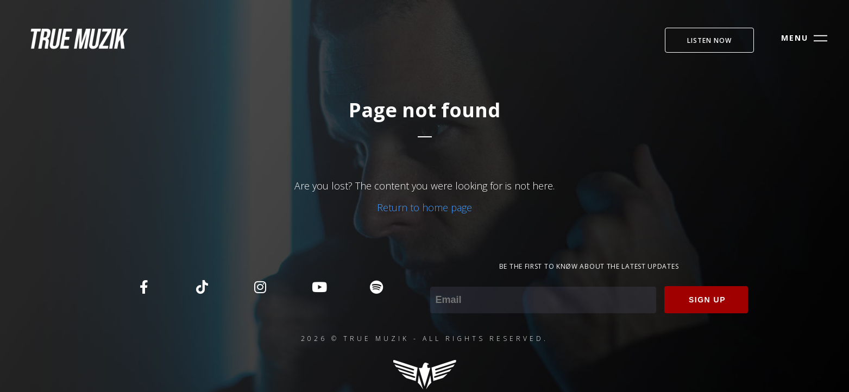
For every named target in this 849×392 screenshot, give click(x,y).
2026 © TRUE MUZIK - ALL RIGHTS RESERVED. (424, 338)
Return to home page (424, 207)
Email (442, 279)
